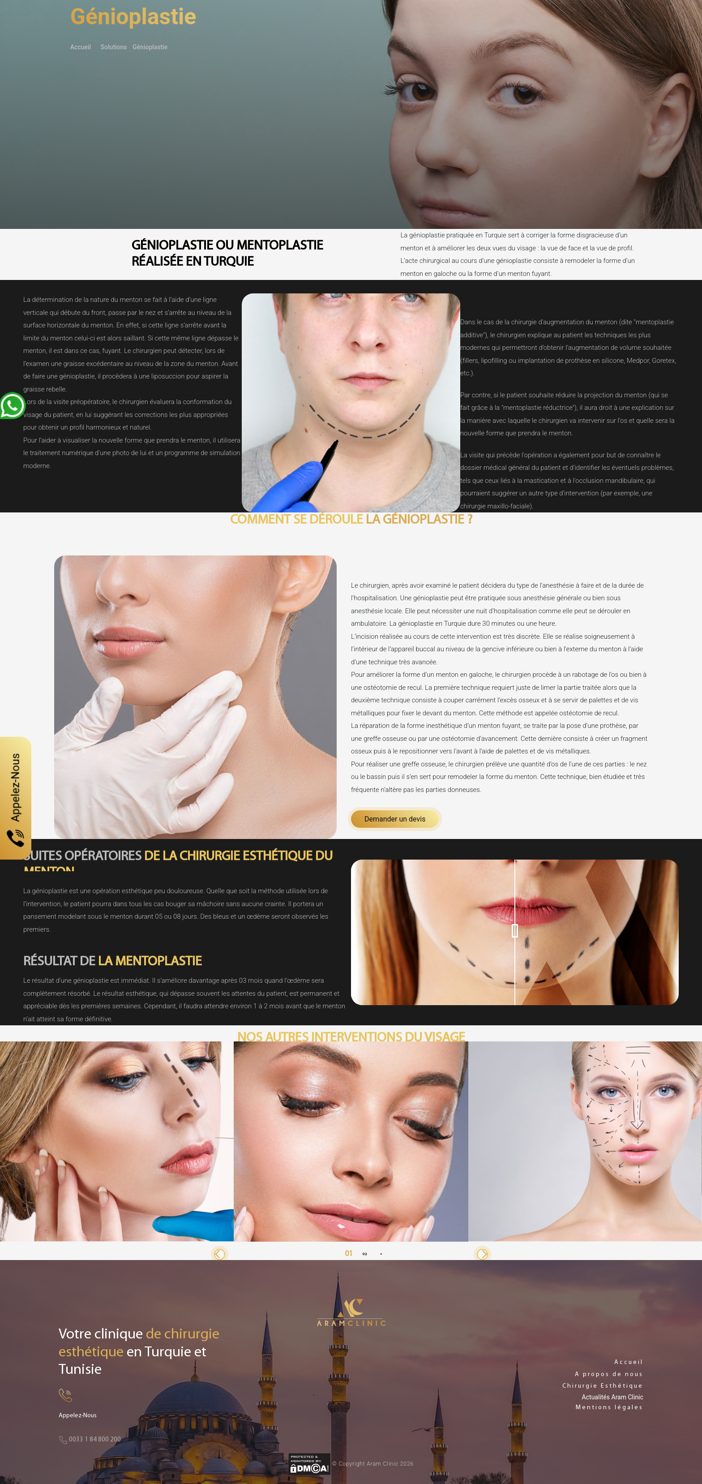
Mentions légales (609, 1407)
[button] (219, 1254)
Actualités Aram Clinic (612, 1397)
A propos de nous (609, 1374)
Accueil (80, 47)
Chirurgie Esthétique (602, 1386)
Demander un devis (394, 819)
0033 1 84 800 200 (90, 1440)
